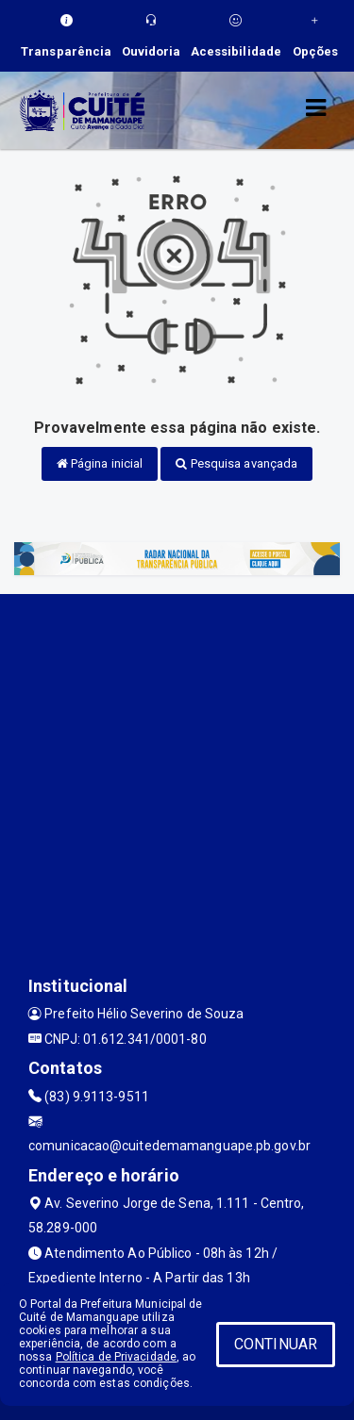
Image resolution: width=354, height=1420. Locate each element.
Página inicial (100, 463)
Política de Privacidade (116, 1356)
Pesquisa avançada (236, 463)
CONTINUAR (275, 1344)
